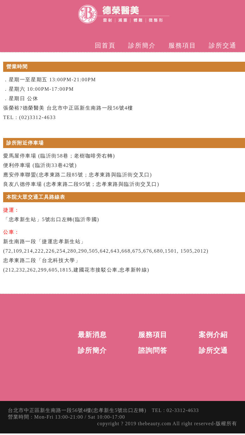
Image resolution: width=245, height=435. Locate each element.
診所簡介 (142, 45)
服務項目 (182, 45)
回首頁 (105, 45)
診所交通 (222, 45)
